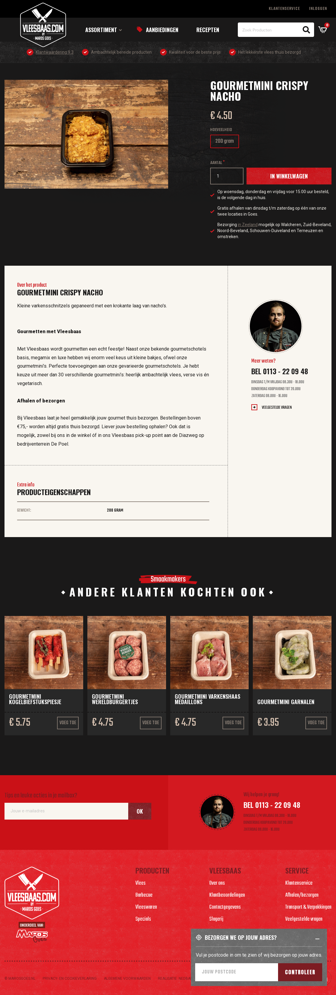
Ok (140, 811)
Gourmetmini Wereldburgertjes (115, 699)
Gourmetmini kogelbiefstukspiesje (35, 699)
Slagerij (216, 919)
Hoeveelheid (221, 130)
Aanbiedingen (162, 30)
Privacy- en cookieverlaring (70, 978)
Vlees (140, 883)
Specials (143, 919)
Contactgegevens (225, 907)
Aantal (216, 163)
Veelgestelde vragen (277, 407)
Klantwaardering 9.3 (55, 52)
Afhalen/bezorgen (302, 895)
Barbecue (144, 895)
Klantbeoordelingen (227, 895)
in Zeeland (248, 224)
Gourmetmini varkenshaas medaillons (207, 699)
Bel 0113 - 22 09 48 (279, 371)
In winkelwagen (289, 176)
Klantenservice (284, 8)
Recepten (207, 30)
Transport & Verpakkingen (308, 907)
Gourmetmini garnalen (285, 701)
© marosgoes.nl (20, 978)
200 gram (226, 142)
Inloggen (318, 8)
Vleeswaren (146, 907)
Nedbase (187, 978)
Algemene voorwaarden (127, 978)
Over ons (217, 883)
